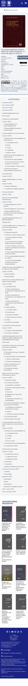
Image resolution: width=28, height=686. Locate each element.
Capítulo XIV (5, 451)
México (3, 69)
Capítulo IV (5, 183)
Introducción (5, 107)
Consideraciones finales (8, 469)
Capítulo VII (5, 230)
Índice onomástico (7, 491)
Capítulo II (5, 136)
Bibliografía (5, 476)
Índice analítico (6, 489)
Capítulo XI (5, 349)
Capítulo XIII (5, 428)
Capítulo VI (5, 202)
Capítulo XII (5, 377)
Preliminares (5, 102)
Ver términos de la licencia (13, 90)
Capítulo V (5, 194)
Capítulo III (5, 176)
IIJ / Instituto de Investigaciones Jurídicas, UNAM (7, 64)
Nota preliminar (6, 105)
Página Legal (5, 77)
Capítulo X (5, 328)
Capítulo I (4, 121)
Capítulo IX (5, 284)
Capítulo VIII (5, 271)
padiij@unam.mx (4, 672)
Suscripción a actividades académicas (11, 653)
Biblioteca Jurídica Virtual (11, 10)
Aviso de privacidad (7, 656)
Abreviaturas (5, 110)
